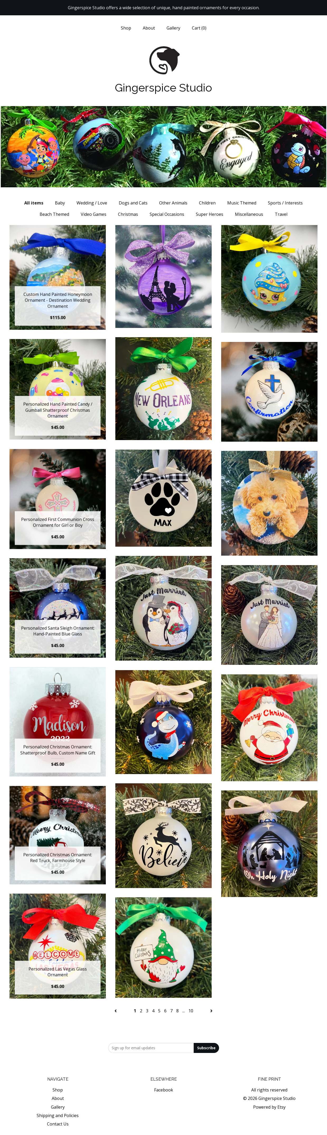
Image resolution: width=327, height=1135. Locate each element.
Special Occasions (167, 214)
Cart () (199, 28)
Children (207, 203)
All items (33, 203)
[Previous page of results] (116, 1011)
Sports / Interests (285, 203)
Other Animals (173, 203)
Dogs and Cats (133, 203)
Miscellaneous (249, 214)
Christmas (128, 214)
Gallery (173, 28)
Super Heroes (209, 214)
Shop (126, 28)
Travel (281, 214)
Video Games (93, 214)
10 (190, 1011)
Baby (60, 203)
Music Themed (241, 203)
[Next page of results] (211, 1011)
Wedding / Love (92, 203)
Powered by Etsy (269, 1107)
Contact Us (58, 1124)
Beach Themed (54, 214)
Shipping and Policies (58, 1115)
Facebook (163, 1090)
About (149, 28)
